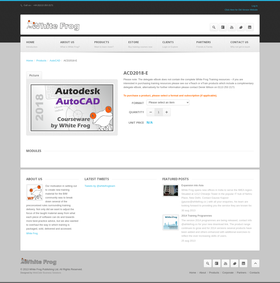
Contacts (255, 272)
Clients (174, 44)
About (202, 272)
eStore (140, 44)
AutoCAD (55, 60)
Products (106, 44)
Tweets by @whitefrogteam (100, 185)
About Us (72, 44)
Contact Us (242, 44)
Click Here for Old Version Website (241, 10)
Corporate (228, 272)
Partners (208, 44)
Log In (255, 6)
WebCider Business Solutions (47, 273)
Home (38, 44)
